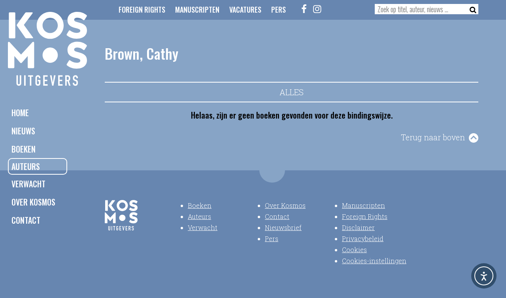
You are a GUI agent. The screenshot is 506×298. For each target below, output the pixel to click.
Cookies (354, 249)
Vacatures (245, 9)
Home (20, 113)
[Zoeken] (471, 9)
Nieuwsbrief (283, 227)
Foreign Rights (142, 9)
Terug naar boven (433, 137)
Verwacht (28, 184)
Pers (278, 9)
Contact (25, 220)
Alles (291, 92)
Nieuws (23, 131)
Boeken (23, 149)
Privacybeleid (362, 238)
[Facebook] (304, 8)
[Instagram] (317, 8)
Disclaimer (358, 227)
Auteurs (25, 166)
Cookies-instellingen (374, 261)
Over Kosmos (33, 202)
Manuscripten (197, 9)
